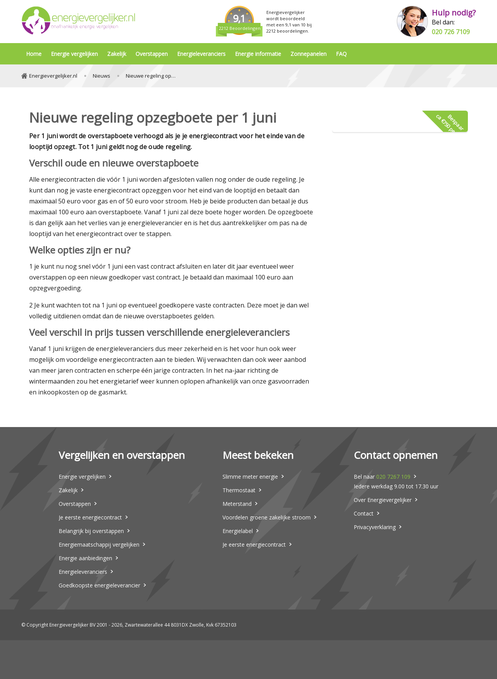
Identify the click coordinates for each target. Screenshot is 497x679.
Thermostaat (238, 490)
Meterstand (237, 503)
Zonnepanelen (308, 53)
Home (34, 53)
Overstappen (152, 53)
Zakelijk (116, 53)
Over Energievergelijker (383, 500)
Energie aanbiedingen (85, 558)
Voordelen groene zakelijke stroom (266, 517)
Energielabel (237, 531)
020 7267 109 (393, 476)
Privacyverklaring (375, 527)
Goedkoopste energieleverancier (99, 585)
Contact (364, 513)
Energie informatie (258, 53)
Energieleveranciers (201, 53)
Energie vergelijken (74, 53)
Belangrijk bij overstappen (91, 531)
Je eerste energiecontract (90, 517)
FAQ (341, 53)
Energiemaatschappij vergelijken (99, 544)
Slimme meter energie (250, 476)
